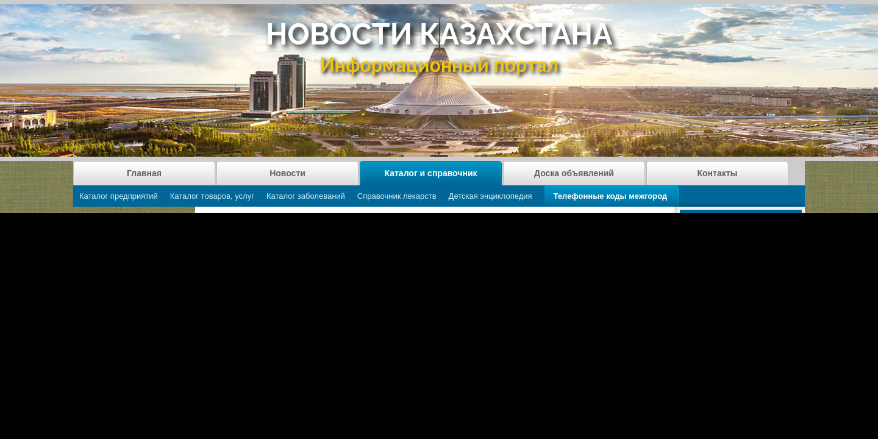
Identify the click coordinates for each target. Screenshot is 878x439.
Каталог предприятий (118, 196)
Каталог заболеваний (305, 196)
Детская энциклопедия (490, 196)
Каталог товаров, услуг (212, 196)
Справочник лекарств (397, 196)
